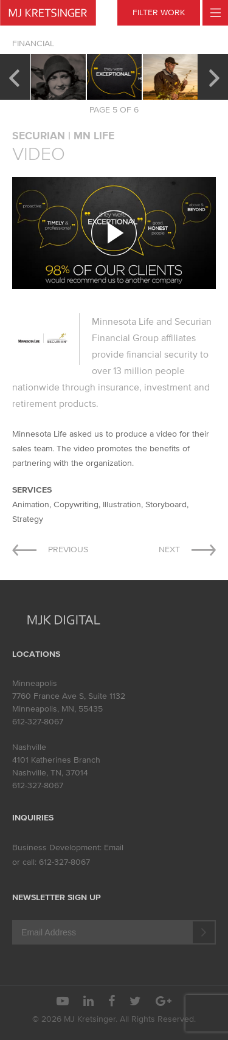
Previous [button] (13, 76)
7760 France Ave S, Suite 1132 (68, 696)
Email (113, 847)
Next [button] (214, 76)
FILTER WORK (159, 12)
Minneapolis (34, 683)
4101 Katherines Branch (56, 759)
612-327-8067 (37, 721)
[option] (58, 77)
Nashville (29, 747)
